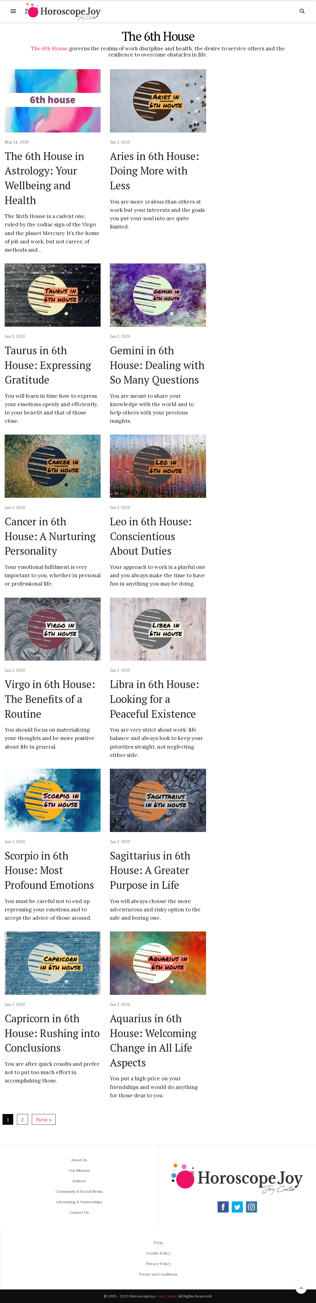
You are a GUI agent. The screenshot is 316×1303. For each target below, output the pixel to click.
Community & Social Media (79, 1191)
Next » (43, 1119)
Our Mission (79, 1170)
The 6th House (49, 48)
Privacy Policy (158, 1263)
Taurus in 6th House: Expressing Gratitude (48, 365)
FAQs (158, 1242)
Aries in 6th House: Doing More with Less (154, 170)
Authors (79, 1181)
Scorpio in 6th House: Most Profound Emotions (49, 870)
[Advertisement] (268, 161)
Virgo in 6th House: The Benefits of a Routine (50, 699)
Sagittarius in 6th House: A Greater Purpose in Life (150, 870)
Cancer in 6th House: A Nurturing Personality (50, 536)
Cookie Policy (158, 1253)
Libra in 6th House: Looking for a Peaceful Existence (154, 699)
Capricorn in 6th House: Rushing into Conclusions (52, 1033)
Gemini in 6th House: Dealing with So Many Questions (157, 365)
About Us (79, 1160)
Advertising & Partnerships (79, 1202)
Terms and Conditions (158, 1274)
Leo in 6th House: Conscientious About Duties (151, 536)
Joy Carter (168, 1296)
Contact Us (79, 1212)
